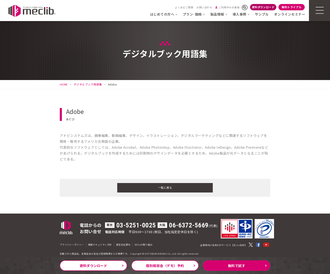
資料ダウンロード (263, 7)
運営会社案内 (123, 244)
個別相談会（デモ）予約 (165, 265)
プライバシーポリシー (72, 244)
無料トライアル (291, 7)
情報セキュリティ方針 (100, 244)
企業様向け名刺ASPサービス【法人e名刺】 (223, 244)
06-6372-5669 (189, 225)
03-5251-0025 (136, 225)
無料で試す (236, 265)
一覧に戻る (165, 187)
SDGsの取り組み (143, 244)
